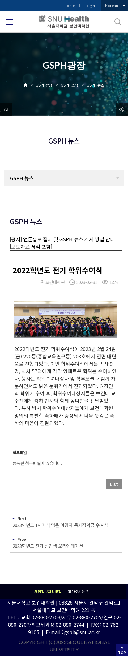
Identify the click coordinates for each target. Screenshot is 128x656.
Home (69, 5)
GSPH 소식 (69, 85)
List (114, 484)
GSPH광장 (44, 85)
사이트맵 (9, 22)
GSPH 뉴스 (95, 85)
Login (90, 5)
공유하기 (122, 109)
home (6, 109)
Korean (111, 5)
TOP (122, 652)
